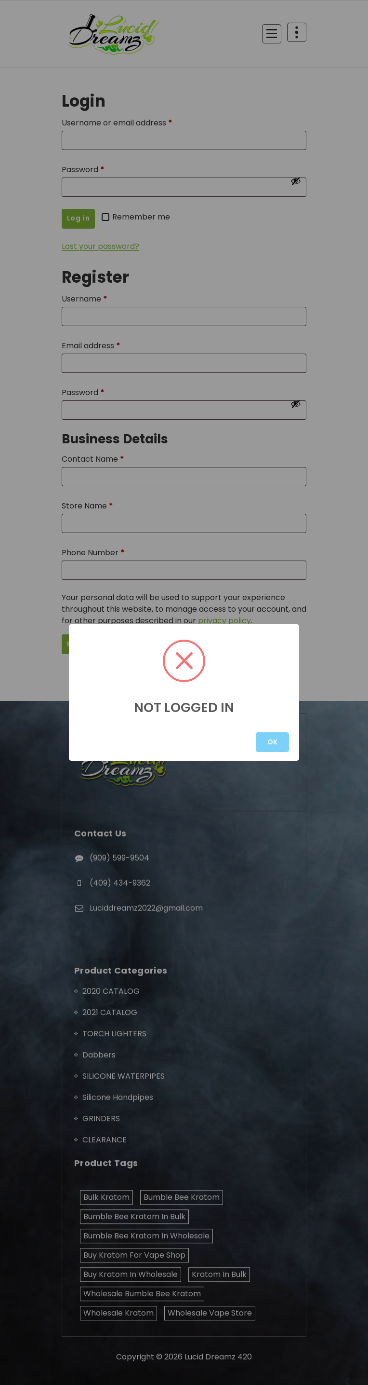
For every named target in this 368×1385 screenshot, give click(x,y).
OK (272, 742)
